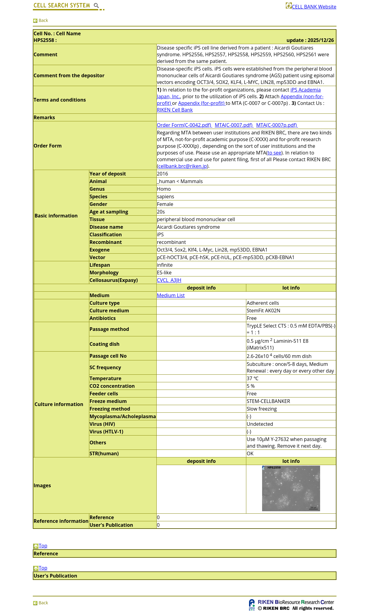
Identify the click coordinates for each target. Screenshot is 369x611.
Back (40, 20)
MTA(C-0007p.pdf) (277, 125)
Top (40, 545)
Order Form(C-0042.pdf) (184, 125)
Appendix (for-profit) (202, 103)
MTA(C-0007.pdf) (234, 125)
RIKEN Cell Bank (175, 109)
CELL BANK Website (311, 6)
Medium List (171, 295)
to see (274, 152)
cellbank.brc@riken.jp (182, 166)
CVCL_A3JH (169, 280)
